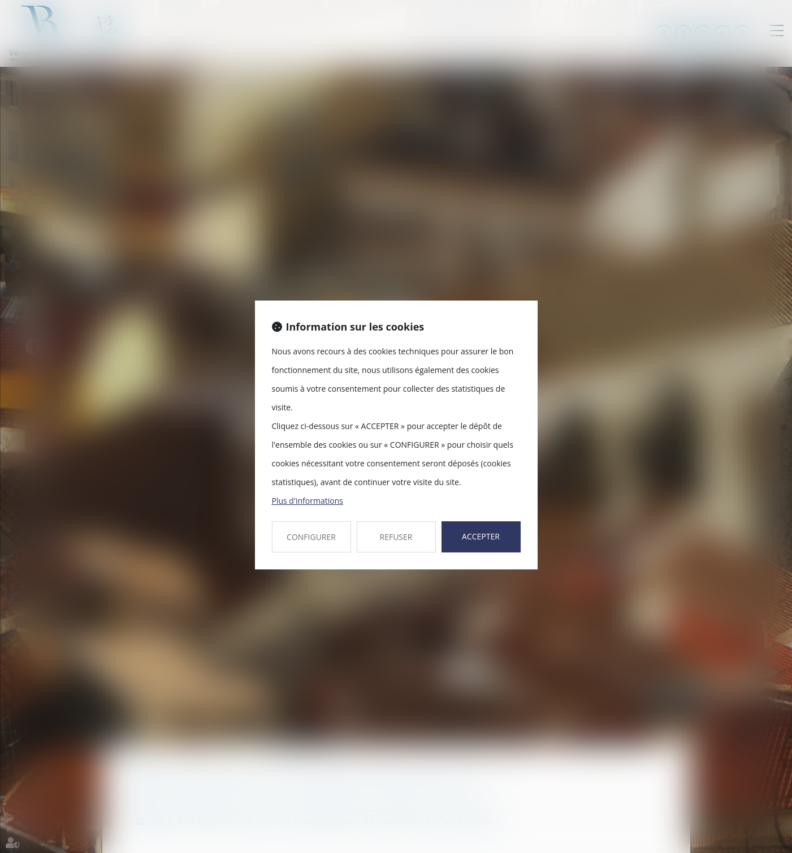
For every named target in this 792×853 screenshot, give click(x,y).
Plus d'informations (307, 500)
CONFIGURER (311, 536)
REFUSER (396, 536)
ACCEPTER (481, 536)
